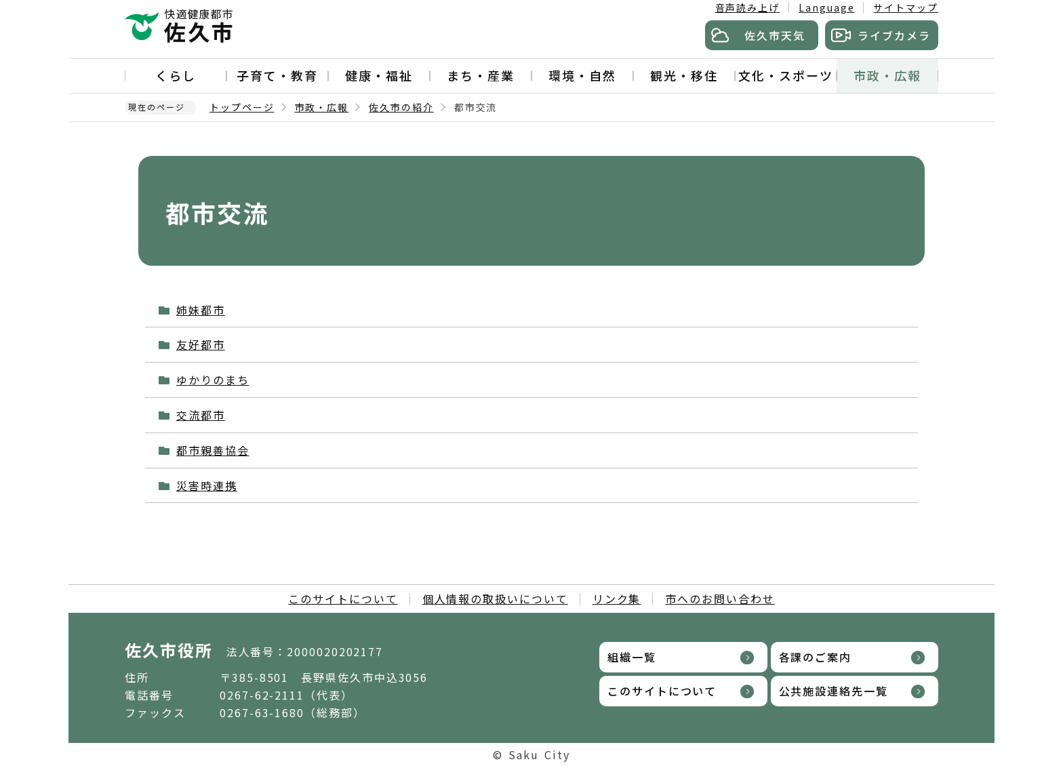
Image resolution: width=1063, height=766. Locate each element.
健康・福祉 (379, 75)
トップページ (242, 107)
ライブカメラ (894, 35)
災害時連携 (206, 485)
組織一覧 (631, 657)
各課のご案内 (815, 657)
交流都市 (200, 415)
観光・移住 (684, 75)
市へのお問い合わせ (719, 598)
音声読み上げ (747, 7)
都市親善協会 (212, 450)
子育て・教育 (277, 75)
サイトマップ (905, 7)
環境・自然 (582, 75)
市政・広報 (887, 75)
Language (826, 7)
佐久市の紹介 (401, 107)
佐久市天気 (774, 35)
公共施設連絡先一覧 (833, 691)
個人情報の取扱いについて (495, 598)
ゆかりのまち (212, 379)
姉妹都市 (200, 310)
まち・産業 (481, 75)
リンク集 (617, 598)
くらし (175, 75)
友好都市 (200, 344)
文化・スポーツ (785, 75)
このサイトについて (342, 598)
